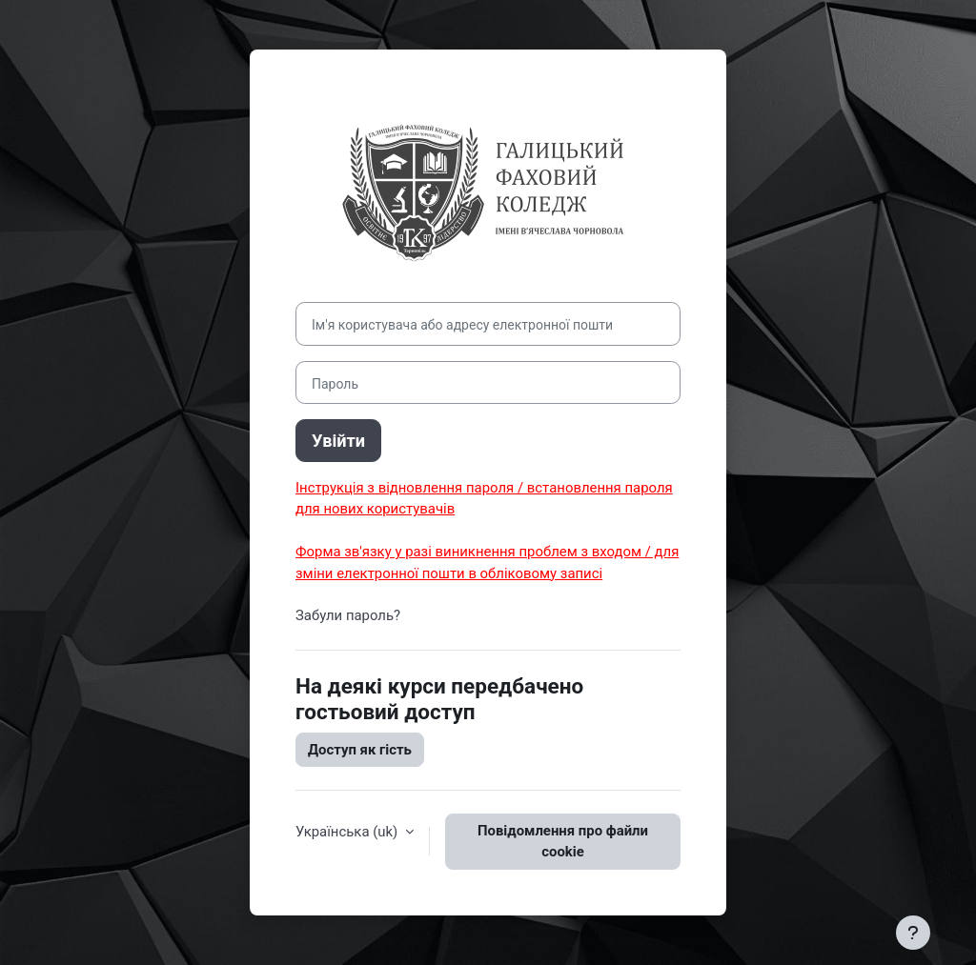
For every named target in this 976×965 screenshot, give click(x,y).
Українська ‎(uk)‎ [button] (348, 831)
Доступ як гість (360, 749)
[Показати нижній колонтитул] (913, 932)
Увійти (338, 441)
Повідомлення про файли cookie (563, 841)
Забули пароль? (347, 615)
